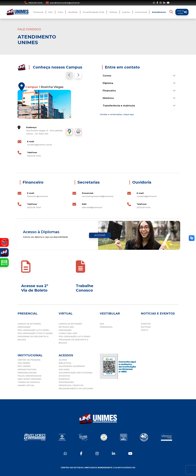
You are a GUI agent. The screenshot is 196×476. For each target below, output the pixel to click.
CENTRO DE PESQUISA (29, 360)
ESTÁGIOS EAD (66, 327)
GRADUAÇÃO (24, 327)
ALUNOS (63, 360)
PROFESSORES (66, 382)
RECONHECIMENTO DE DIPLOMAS (76, 388)
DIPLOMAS (64, 369)
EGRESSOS (64, 379)
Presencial (38, 12)
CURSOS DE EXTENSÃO (29, 324)
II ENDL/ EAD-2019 (68, 333)
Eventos (126, 12)
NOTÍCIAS (146, 327)
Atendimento (159, 12)
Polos (60, 12)
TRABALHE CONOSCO (29, 382)
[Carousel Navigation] (50, 75)
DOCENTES (64, 376)
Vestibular (73, 12)
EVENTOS (146, 324)
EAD (50, 12)
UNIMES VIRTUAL (26, 385)
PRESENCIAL (106, 327)
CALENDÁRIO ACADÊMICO (72, 366)
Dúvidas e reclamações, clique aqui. (117, 114)
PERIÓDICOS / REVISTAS (71, 385)
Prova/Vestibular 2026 (93, 12)
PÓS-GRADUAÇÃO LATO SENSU (33, 330)
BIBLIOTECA (65, 363)
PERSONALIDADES (27, 372)
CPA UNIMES (24, 363)
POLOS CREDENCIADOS (30, 376)
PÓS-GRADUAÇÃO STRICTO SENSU (35, 333)
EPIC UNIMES (24, 366)
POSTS (144, 330)
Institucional (141, 12)
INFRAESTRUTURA (27, 369)
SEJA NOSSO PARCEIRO (29, 379)
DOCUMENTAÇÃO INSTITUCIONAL (76, 372)
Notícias (113, 12)
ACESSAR (99, 235)
